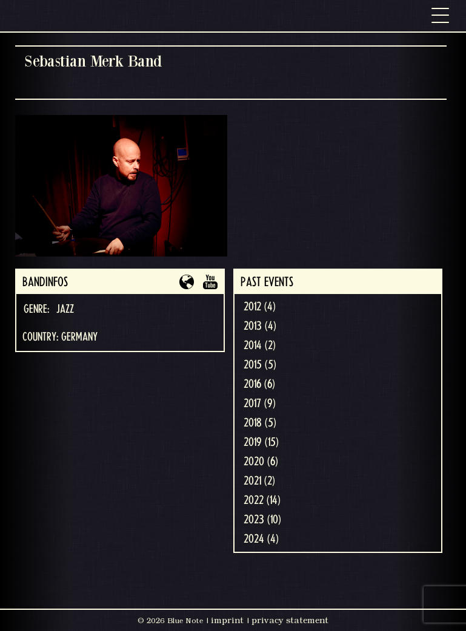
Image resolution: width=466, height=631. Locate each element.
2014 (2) (260, 345)
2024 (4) (261, 539)
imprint (227, 620)
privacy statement (289, 620)
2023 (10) (262, 520)
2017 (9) (260, 403)
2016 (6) (259, 384)
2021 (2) (259, 481)
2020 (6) (261, 462)
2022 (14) (262, 500)
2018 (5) (260, 423)
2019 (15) (261, 442)
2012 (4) (260, 307)
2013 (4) (260, 326)
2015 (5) (260, 365)
